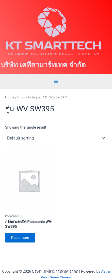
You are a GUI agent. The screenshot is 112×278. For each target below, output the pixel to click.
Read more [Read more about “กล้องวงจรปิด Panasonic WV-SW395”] (20, 237)
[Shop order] (56, 138)
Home (9, 97)
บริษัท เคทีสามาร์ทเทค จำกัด (43, 65)
